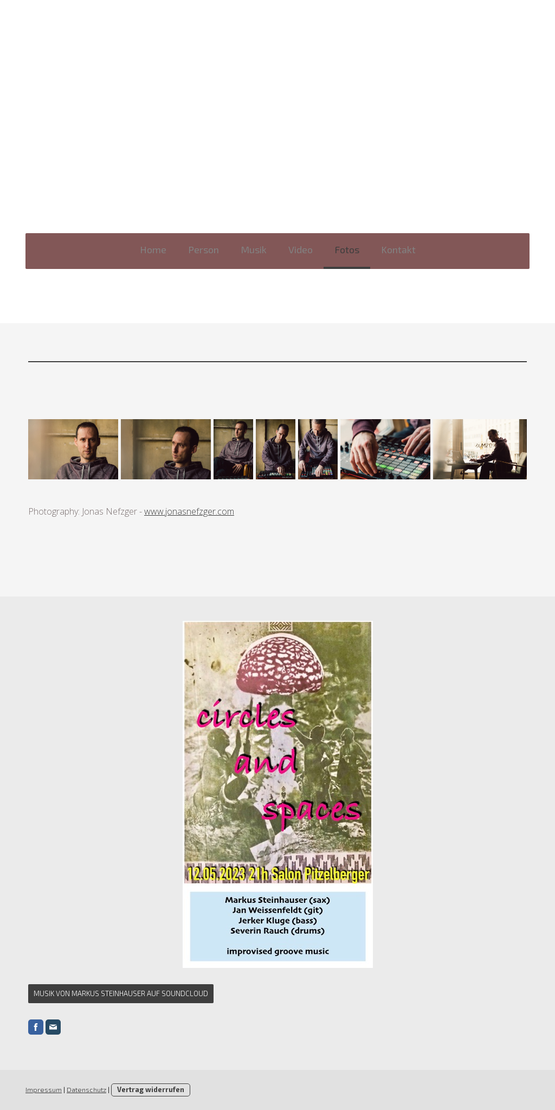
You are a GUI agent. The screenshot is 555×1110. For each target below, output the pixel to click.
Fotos (346, 249)
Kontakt (398, 249)
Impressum (43, 1089)
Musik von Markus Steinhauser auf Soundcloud (121, 993)
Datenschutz (86, 1089)
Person (203, 249)
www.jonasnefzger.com (189, 511)
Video (300, 249)
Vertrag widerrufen (150, 1089)
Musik (254, 249)
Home (153, 249)
